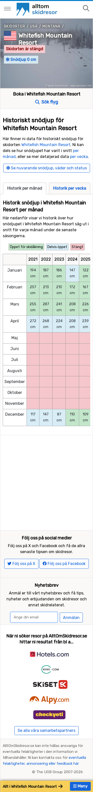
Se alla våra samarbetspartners (46, 730)
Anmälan (71, 617)
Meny (80, 786)
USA (34, 26)
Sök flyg (46, 102)
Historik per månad (24, 188)
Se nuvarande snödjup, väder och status (46, 168)
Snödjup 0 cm (21, 59)
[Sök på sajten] (86, 8)
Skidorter (14, 26)
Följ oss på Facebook (64, 563)
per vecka (79, 156)
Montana (51, 26)
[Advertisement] (46, 481)
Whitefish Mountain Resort (45, 144)
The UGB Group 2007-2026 (59, 772)
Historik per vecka (69, 188)
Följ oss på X (21, 563)
